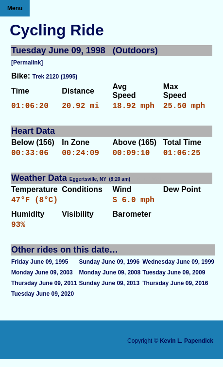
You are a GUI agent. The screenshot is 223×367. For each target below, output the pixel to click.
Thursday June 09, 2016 (175, 290)
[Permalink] (27, 62)
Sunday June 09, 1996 (109, 269)
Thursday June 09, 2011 (44, 290)
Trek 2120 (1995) (55, 76)
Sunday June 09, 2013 (109, 290)
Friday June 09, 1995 (39, 269)
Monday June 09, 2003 (42, 280)
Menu (14, 8)
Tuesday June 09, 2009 (173, 280)
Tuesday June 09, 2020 (42, 301)
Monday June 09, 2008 (109, 280)
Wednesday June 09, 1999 (178, 269)
